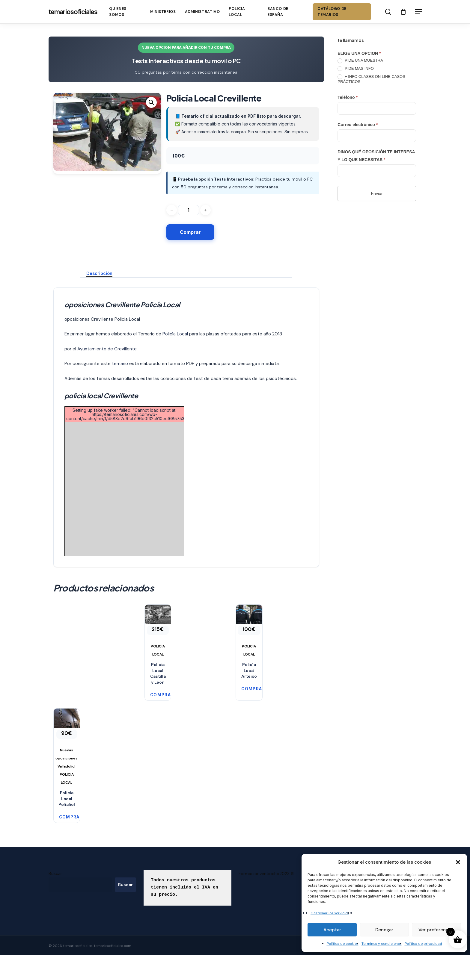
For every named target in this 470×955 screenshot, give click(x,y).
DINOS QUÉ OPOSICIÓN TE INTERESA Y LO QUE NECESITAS (376, 155)
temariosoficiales (73, 11)
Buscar (55, 873)
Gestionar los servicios (330, 913)
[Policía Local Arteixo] (249, 632)
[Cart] (403, 11)
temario (119, 364)
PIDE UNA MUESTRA (360, 60)
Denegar (384, 930)
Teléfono (348, 97)
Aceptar (332, 930)
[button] (458, 862)
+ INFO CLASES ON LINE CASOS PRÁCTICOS (371, 79)
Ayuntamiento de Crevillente (107, 349)
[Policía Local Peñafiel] (67, 748)
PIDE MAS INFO (355, 68)
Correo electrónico (358, 124)
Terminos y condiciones (381, 943)
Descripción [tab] (99, 273)
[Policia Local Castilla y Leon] (158, 632)
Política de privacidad (423, 943)
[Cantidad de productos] (188, 210)
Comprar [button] (155, 694)
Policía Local (175, 334)
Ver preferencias (436, 930)
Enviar (377, 193)
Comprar (190, 232)
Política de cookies (342, 943)
